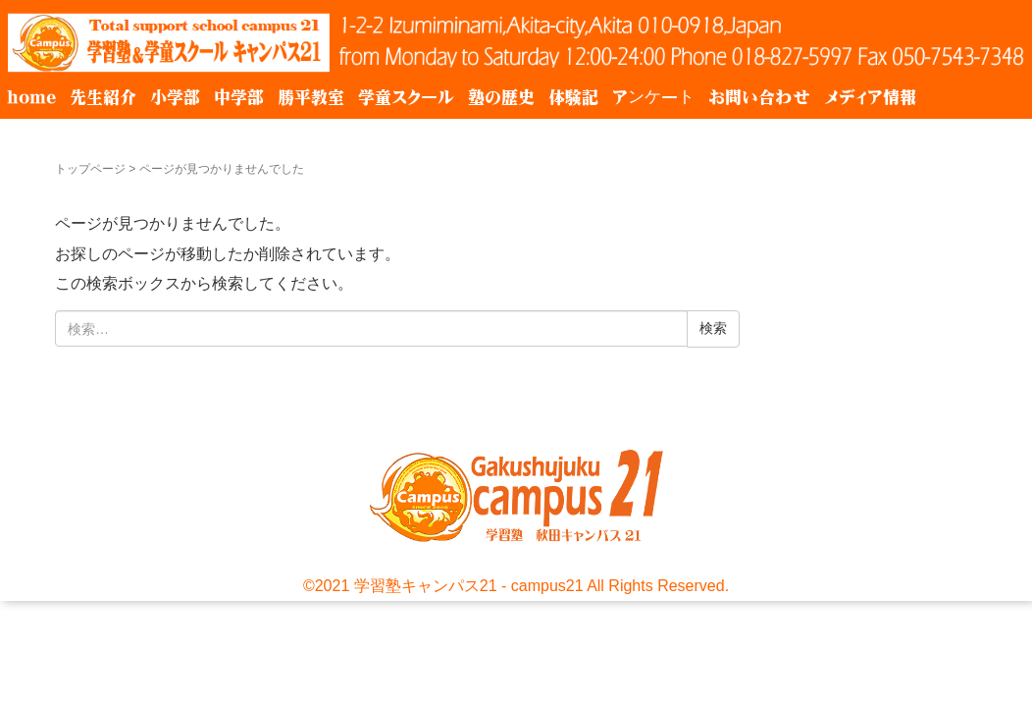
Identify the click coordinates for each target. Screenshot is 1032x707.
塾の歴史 (501, 96)
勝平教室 (311, 96)
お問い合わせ (759, 96)
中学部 (239, 96)
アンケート (653, 96)
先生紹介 (103, 96)
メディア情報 (870, 96)
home (31, 96)
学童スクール (406, 96)
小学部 (175, 96)
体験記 (573, 96)
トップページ (90, 169)
